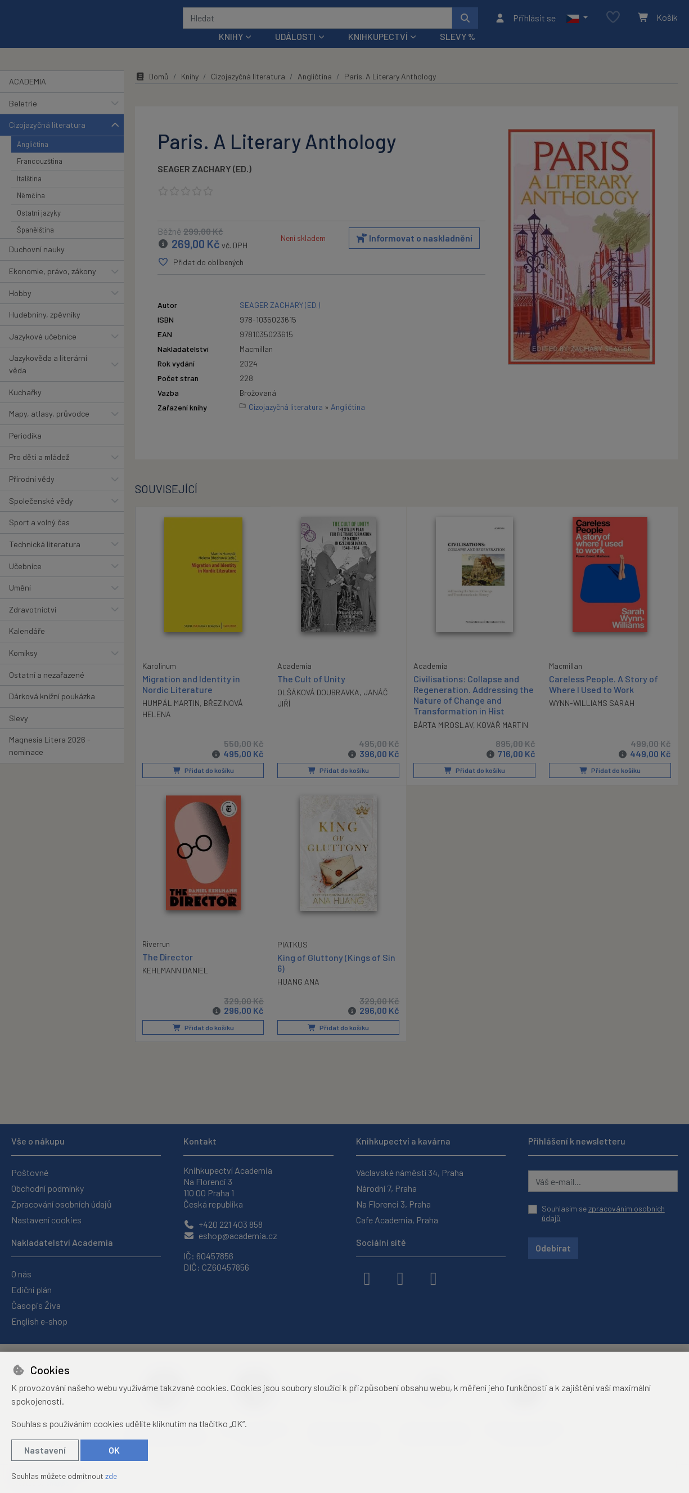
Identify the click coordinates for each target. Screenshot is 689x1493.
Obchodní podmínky (47, 1188)
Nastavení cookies (46, 1219)
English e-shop (39, 1321)
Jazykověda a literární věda (48, 379)
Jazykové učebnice (42, 351)
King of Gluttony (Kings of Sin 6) (336, 976)
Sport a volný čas (39, 537)
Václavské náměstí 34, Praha (409, 1172)
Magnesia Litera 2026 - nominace (50, 761)
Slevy (18, 733)
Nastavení (45, 1450)
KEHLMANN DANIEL (175, 984)
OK (114, 1450)
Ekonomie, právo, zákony (52, 286)
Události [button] (295, 51)
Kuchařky (25, 407)
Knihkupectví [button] (378, 51)
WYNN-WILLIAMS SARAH (591, 718)
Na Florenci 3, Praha (393, 1204)
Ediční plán (31, 1289)
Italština (29, 193)
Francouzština (39, 176)
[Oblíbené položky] (613, 25)
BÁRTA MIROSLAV (443, 739)
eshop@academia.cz (230, 1235)
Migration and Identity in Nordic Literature (191, 698)
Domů (152, 91)
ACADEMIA (27, 96)
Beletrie (23, 118)
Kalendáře (27, 646)
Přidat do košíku (202, 785)
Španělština (35, 244)
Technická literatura (44, 559)
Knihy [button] (231, 51)
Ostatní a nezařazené (46, 689)
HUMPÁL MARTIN (171, 717)
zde (111, 1476)
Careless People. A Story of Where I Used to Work (603, 699)
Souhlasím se (603, 1213)
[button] (577, 25)
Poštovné (29, 1172)
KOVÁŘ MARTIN (502, 739)
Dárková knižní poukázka (52, 711)
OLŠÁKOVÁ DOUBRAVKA (318, 707)
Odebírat (553, 1247)
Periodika (25, 450)
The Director (167, 970)
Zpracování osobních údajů (61, 1204)
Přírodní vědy (32, 494)
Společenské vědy (41, 515)
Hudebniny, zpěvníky (44, 329)
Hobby (20, 307)
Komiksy (23, 668)
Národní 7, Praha (386, 1188)
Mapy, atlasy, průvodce (49, 428)
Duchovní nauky (37, 264)
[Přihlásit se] (525, 25)
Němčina (31, 210)
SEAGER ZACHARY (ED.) (204, 183)
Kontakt (200, 1141)
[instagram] (400, 1277)
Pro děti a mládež (39, 472)
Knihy (190, 91)
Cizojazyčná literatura (47, 140)
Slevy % (457, 51)
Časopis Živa (36, 1305)
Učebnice (25, 580)
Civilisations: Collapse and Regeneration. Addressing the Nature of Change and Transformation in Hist (473, 710)
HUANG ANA (298, 996)
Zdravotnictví (32, 624)
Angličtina (32, 159)
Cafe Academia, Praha (397, 1219)
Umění (20, 602)
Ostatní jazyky (39, 227)
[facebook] (367, 1277)
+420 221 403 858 (223, 1224)
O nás (21, 1273)
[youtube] (433, 1277)
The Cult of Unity (311, 694)
